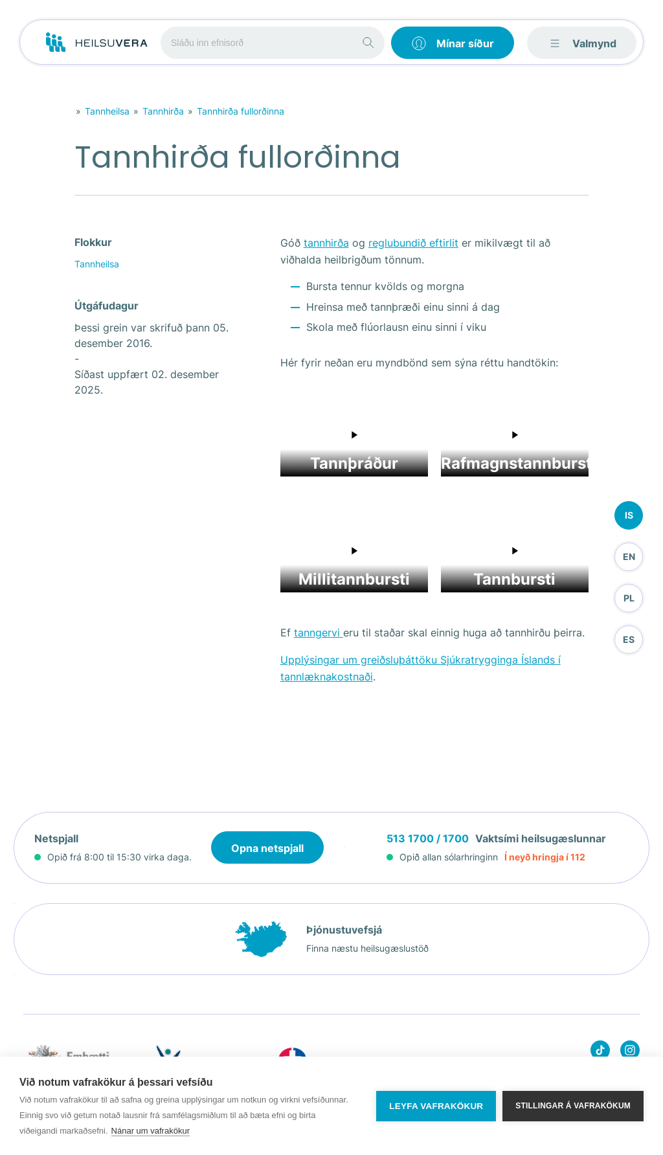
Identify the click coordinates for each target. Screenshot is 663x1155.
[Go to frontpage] (97, 42)
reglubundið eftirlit (413, 242)
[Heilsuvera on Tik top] (600, 1052)
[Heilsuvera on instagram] (630, 1052)
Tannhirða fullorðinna (240, 111)
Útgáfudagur (106, 305)
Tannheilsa (107, 111)
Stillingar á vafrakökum (573, 1105)
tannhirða (326, 242)
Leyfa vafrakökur (436, 1106)
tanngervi (318, 632)
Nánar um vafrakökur (150, 1131)
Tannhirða (163, 111)
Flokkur (93, 242)
